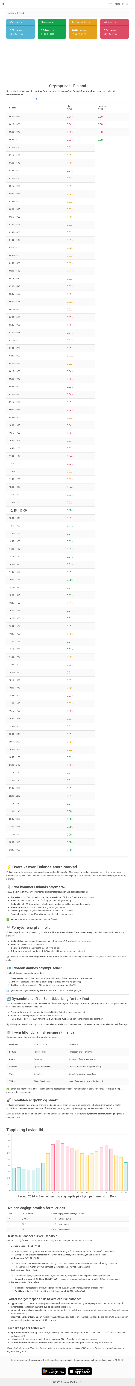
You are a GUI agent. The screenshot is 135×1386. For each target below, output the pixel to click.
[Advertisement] (67, 62)
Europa (11, 13)
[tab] (37, 99)
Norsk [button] (125, 4)
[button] (131, 4)
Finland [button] (113, 4)
